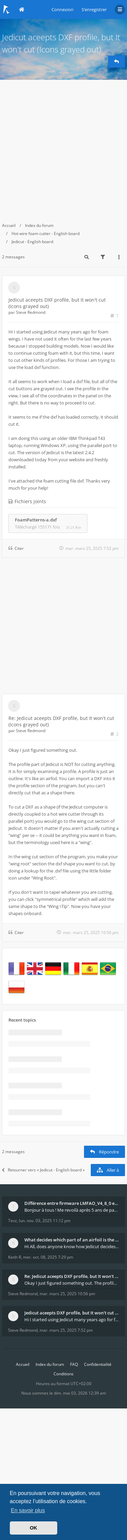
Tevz (12, 1220)
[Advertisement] (63, 146)
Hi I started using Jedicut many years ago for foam (71, 1319)
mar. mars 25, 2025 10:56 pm (67, 1294)
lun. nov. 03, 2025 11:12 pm (44, 1220)
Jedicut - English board (32, 241)
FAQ (74, 1364)
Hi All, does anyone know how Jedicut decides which (71, 1246)
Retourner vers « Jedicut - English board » (43, 1170)
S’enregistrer (94, 9)
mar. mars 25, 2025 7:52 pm (66, 1330)
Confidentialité (97, 1364)
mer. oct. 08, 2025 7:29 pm (48, 1257)
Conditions (63, 1374)
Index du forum (39, 225)
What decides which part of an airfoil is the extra (71, 1240)
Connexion (62, 9)
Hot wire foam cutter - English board (46, 233)
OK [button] (33, 1528)
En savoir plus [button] (28, 1510)
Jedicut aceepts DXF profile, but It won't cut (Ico (71, 1313)
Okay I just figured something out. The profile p (71, 1283)
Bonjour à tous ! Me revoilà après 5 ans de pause (71, 1210)
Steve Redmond (30, 312)
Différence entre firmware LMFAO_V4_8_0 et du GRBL (71, 1203)
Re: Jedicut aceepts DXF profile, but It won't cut (71, 1276)
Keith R (14, 1257)
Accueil (9, 225)
